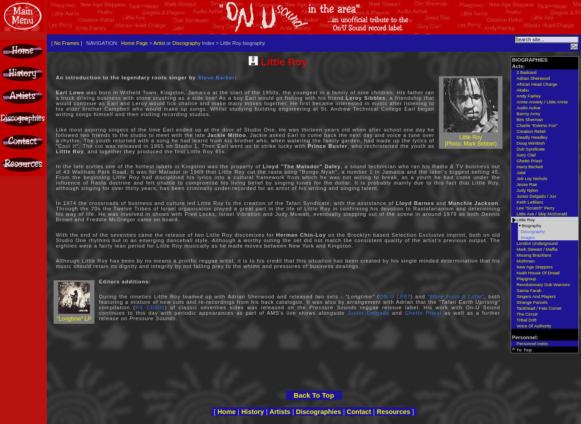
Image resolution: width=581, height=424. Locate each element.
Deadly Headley (532, 137)
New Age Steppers (534, 266)
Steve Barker (216, 77)
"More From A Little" (456, 296)
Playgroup (526, 278)
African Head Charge (537, 84)
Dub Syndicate (531, 148)
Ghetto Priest (423, 313)
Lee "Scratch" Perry (536, 207)
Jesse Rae (527, 184)
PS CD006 (150, 307)
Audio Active (529, 107)
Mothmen (526, 260)
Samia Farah (529, 290)
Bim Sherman (530, 119)
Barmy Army (528, 113)
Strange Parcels (532, 302)
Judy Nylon (527, 190)
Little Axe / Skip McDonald (542, 213)
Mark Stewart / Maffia (537, 249)
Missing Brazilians (534, 255)
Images (528, 237)
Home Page (134, 43)
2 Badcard (527, 72)
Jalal (521, 172)
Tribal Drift (527, 319)
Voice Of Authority (534, 325)
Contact (359, 411)
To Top (524, 350)
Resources (393, 411)
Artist (159, 43)
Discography (186, 43)
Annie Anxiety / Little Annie (542, 101)
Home (226, 411)
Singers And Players (536, 296)
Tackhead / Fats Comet (539, 308)
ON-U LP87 (395, 296)
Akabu (523, 90)
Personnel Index (532, 343)
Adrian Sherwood (533, 78)
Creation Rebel (531, 131)
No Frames (66, 43)
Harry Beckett (530, 166)
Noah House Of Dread (538, 272)
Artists (280, 411)
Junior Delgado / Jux (536, 196)
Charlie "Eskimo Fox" (537, 125)
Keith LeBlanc (530, 202)
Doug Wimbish (531, 143)
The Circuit (527, 314)
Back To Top (314, 395)
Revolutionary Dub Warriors (543, 284)
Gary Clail (526, 154)
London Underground (537, 243)
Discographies (318, 411)
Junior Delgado (368, 313)
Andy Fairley (529, 95)
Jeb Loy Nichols (532, 178)
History (252, 411)
